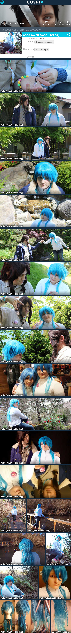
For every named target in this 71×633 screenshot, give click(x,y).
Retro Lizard (17, 23)
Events (68, 23)
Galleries (61, 23)
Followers (46, 23)
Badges (54, 23)
